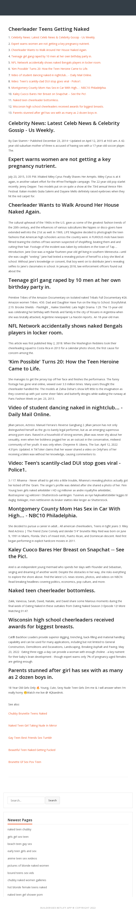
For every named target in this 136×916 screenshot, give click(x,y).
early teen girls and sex (22, 851)
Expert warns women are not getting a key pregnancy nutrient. (50, 44)
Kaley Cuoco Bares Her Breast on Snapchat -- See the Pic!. (49, 94)
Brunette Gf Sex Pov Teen (24, 762)
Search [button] (52, 800)
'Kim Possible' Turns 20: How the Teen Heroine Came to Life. (49, 69)
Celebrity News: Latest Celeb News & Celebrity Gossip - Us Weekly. (53, 37)
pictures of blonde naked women (28, 865)
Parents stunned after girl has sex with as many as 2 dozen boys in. (55, 112)
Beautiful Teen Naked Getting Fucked (31, 750)
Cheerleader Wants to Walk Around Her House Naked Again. (49, 50)
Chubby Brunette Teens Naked (27, 713)
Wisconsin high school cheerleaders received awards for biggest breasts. (58, 106)
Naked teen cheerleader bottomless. (36, 100)
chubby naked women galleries (27, 880)
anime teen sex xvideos (22, 858)
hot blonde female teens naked (27, 887)
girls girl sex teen (18, 837)
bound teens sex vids (21, 873)
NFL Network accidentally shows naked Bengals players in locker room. (56, 62)
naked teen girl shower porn (25, 894)
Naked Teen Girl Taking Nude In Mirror (32, 725)
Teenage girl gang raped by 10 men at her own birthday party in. (51, 56)
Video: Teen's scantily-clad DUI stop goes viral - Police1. (46, 81)
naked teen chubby (19, 829)
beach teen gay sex (20, 844)
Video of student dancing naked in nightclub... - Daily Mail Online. (51, 75)
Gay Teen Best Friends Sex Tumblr (30, 738)
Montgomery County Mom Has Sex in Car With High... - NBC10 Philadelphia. (58, 88)
